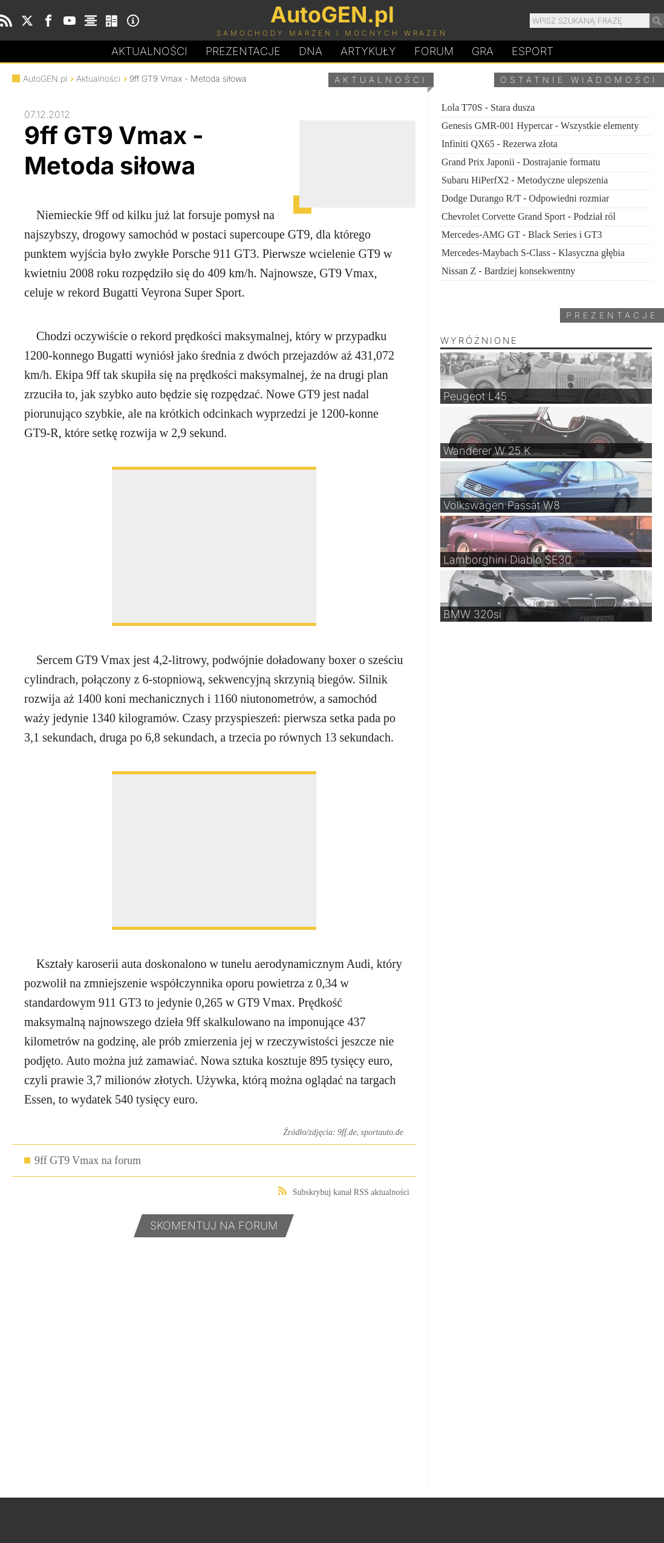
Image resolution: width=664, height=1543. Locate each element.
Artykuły (368, 51)
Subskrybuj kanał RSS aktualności (343, 1191)
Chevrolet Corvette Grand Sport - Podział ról (528, 216)
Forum (434, 51)
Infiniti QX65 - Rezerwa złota (499, 144)
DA (310, 52)
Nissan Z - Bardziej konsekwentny (508, 271)
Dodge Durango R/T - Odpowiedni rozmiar (525, 198)
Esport (532, 51)
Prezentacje (243, 51)
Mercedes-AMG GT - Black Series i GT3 (521, 234)
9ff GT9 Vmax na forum (87, 1160)
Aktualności (149, 51)
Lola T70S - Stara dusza (488, 107)
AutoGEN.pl (45, 78)
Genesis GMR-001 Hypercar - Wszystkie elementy (540, 125)
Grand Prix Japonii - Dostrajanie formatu (521, 162)
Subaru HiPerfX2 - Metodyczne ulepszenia (524, 180)
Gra (482, 51)
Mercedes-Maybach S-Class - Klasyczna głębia (533, 253)
